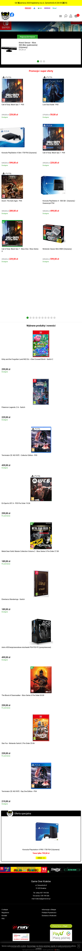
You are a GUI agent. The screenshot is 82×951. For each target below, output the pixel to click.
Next (63, 3)
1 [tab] (38, 61)
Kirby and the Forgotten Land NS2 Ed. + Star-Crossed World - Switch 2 (27, 359)
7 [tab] (45, 318)
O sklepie (5, 910)
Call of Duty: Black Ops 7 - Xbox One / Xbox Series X (20, 250)
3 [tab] (44, 61)
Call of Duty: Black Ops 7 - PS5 (13, 105)
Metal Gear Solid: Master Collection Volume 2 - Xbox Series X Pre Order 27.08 (30, 551)
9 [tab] (51, 318)
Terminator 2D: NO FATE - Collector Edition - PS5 (19, 455)
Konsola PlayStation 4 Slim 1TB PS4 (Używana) (19, 153)
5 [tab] (39, 318)
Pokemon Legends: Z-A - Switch (13, 407)
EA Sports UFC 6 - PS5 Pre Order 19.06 (16, 503)
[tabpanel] (21, 49)
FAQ (3, 919)
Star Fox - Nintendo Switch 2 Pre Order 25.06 (18, 743)
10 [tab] (54, 318)
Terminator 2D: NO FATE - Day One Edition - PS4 (19, 791)
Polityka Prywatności (49, 913)
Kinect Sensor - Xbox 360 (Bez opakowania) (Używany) (28, 45)
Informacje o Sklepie (49, 910)
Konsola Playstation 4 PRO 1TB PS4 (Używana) (41, 849)
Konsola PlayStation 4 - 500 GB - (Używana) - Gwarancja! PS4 (59, 202)
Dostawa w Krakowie (49, 916)
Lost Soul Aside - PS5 (50, 105)
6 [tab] (42, 318)
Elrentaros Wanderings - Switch (13, 599)
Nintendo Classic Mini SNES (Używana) (57, 249)
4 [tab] (36, 318)
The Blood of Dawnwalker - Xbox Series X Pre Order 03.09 (23, 695)
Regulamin (5, 913)
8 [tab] (48, 318)
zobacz (41, 858)
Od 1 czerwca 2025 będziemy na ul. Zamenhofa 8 (35, 3)
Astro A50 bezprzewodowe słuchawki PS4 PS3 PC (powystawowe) (26, 647)
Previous (18, 3)
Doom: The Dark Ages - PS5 (12, 201)
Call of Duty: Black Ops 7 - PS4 (54, 153)
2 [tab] (41, 61)
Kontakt (4, 916)
